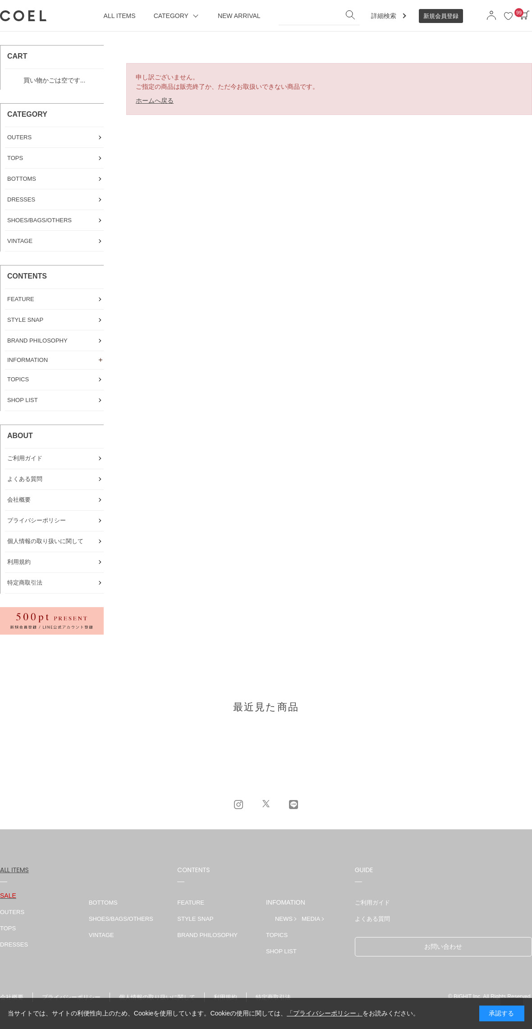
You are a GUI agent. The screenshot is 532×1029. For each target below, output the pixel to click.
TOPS (8, 928)
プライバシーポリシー (71, 997)
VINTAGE (101, 935)
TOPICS (277, 935)
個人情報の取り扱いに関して (157, 997)
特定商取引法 (273, 997)
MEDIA (311, 918)
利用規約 (225, 997)
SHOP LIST (281, 951)
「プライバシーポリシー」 (324, 1013)
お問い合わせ (443, 946)
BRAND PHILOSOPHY (207, 935)
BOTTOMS (103, 902)
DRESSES (14, 944)
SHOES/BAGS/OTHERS (121, 918)
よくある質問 (372, 918)
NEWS (284, 918)
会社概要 (11, 997)
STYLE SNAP (195, 918)
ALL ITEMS (14, 869)
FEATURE (190, 902)
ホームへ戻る (155, 100)
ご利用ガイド (372, 902)
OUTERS (12, 912)
